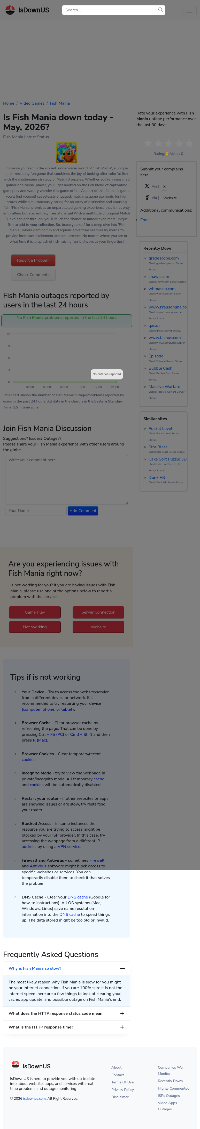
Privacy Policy (122, 1089)
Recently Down (170, 1080)
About (116, 1067)
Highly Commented (173, 1088)
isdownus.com (34, 1098)
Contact (117, 1075)
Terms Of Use (122, 1082)
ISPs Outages (169, 1095)
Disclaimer (120, 1097)
